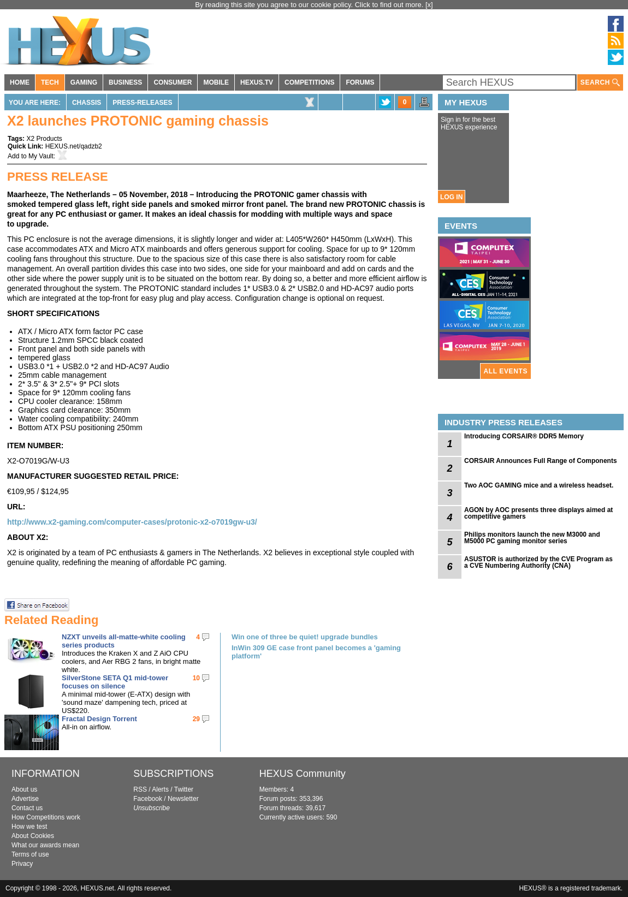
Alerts (160, 789)
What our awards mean (45, 845)
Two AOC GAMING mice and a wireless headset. (538, 485)
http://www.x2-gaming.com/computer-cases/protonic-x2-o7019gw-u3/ (133, 522)
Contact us (27, 808)
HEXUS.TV (256, 82)
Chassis (86, 102)
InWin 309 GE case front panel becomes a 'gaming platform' (316, 652)
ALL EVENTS (506, 371)
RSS (140, 789)
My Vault (41, 156)
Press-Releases (142, 102)
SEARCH (600, 83)
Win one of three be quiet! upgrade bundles (305, 637)
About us (24, 789)
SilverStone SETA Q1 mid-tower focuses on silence (115, 682)
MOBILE (216, 82)
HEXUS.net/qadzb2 (73, 146)
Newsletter (183, 799)
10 (196, 678)
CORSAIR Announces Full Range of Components (540, 461)
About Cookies (32, 836)
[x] (429, 5)
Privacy (22, 864)
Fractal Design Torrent (99, 719)
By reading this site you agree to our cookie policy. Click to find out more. (310, 5)
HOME (19, 82)
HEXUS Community (302, 773)
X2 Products (44, 138)
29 (196, 719)
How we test (29, 826)
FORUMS (360, 82)
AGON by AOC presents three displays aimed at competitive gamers (538, 513)
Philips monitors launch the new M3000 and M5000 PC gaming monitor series (532, 537)
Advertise (25, 799)
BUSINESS (125, 82)
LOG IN (451, 197)
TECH (50, 82)
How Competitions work (45, 817)
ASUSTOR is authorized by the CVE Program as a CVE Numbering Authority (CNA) (538, 562)
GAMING (83, 82)
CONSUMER (172, 82)
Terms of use (30, 854)
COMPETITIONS (309, 82)
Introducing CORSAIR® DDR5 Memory (524, 436)
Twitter (183, 789)
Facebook (147, 799)
